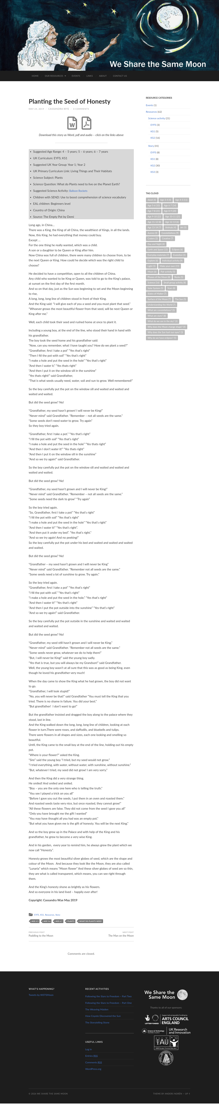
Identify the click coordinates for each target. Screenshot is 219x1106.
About (103, 76)
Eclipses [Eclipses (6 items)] (177, 249)
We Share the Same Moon (52, 1096)
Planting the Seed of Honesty (74, 101)
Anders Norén (173, 1096)
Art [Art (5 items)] (183, 227)
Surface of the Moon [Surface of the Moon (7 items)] (159, 299)
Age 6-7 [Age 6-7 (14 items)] (170, 205)
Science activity (156, 118)
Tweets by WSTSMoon (41, 997)
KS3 (153, 171)
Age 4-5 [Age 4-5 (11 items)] (181, 200)
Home (35, 76)
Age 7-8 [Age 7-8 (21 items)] (154, 211)
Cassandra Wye (59, 109)
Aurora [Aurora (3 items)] (152, 233)
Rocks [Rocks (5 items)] (178, 277)
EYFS (37, 916)
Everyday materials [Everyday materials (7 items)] (158, 255)
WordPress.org (93, 1071)
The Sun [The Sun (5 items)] (180, 299)
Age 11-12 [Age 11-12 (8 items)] (154, 222)
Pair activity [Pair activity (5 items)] (168, 271)
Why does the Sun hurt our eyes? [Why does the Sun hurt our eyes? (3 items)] (165, 332)
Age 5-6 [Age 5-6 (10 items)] (154, 205)
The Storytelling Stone (97, 1024)
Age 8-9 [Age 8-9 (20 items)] (170, 211)
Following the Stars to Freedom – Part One (108, 1005)
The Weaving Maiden (96, 1011)
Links (89, 76)
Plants (70, 923)
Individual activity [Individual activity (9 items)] (172, 260)
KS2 (153, 137)
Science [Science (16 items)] (153, 282)
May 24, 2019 (37, 109)
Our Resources (54, 76)
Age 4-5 (35, 923)
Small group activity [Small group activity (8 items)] (175, 282)
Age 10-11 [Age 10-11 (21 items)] (172, 216)
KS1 (43, 916)
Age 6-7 (58, 923)
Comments (93, 1064)
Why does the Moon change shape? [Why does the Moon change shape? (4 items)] (167, 327)
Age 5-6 (47, 923)
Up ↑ (187, 1096)
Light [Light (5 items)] (152, 266)
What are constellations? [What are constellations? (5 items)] (161, 310)
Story (61, 916)
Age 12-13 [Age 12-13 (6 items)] (172, 222)
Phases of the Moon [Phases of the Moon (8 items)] (159, 277)
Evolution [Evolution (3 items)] (179, 255)
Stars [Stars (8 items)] (171, 288)
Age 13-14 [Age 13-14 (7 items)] (154, 227)
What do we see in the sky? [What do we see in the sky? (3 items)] (163, 321)
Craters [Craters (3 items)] (153, 238)
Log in (88, 1051)
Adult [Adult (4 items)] (152, 200)
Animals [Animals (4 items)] (170, 227)
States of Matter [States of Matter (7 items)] (157, 293)
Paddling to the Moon (41, 936)
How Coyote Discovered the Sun (103, 1018)
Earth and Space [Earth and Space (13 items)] (158, 249)
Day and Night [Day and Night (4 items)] (156, 244)
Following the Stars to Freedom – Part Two (108, 998)
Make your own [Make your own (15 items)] (169, 266)
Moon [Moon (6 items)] (152, 271)
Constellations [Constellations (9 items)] (169, 233)
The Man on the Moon (121, 936)
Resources (51, 916)
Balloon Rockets (79, 192)
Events (76, 76)
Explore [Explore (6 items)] (153, 260)
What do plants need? (90, 923)
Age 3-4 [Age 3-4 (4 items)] (165, 200)
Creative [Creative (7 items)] (167, 238)
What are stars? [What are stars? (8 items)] (157, 315)
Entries (91, 1058)
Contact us (120, 76)
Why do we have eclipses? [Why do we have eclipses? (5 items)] (162, 338)
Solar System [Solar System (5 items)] (155, 288)
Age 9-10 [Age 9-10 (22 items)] (154, 216)
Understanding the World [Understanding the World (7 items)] (161, 304)
